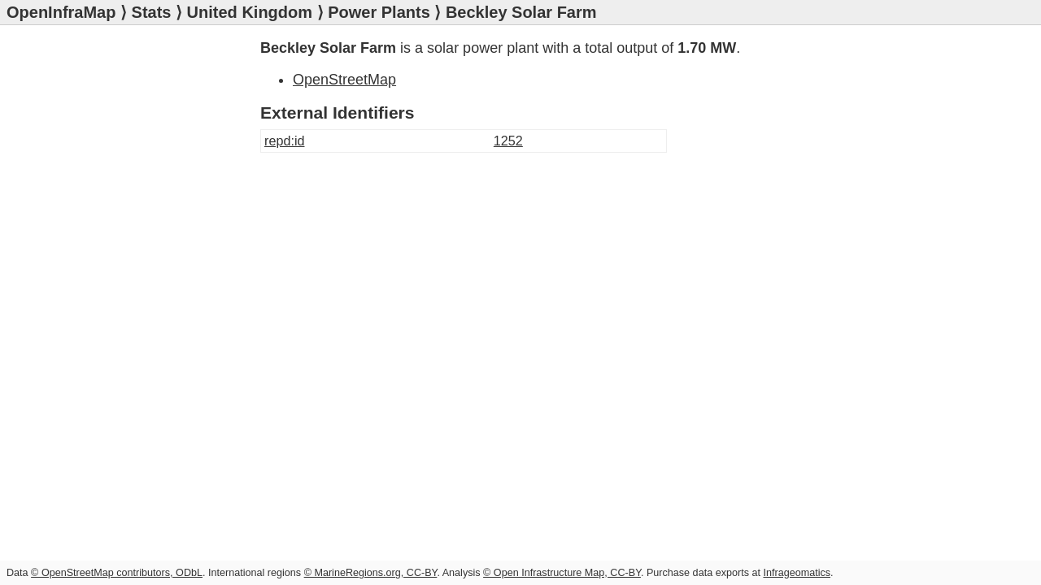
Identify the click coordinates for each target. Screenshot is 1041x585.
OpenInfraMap (61, 12)
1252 (508, 140)
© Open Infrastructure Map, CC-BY (562, 572)
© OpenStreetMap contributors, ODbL (117, 572)
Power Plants (379, 12)
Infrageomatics (796, 572)
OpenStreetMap (344, 80)
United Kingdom (249, 12)
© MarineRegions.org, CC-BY (371, 572)
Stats (152, 12)
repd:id (284, 140)
